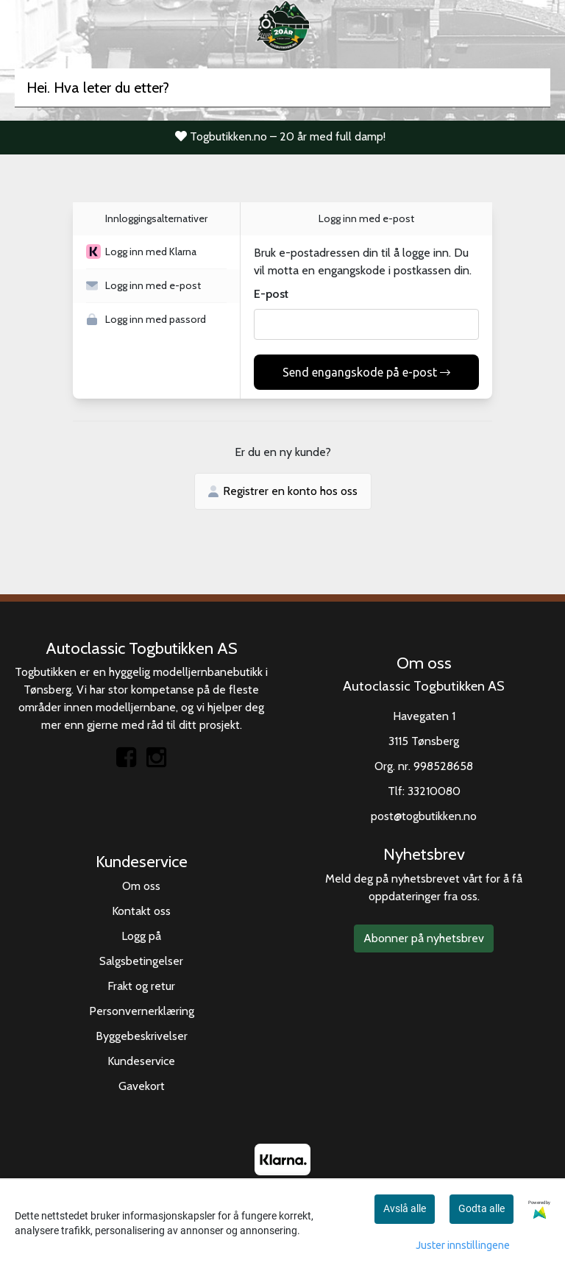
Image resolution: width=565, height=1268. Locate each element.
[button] (156, 252)
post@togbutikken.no (424, 816)
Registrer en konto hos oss (283, 491)
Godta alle (481, 1208)
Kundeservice (141, 1061)
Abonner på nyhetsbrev (423, 938)
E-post (271, 294)
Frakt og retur (141, 986)
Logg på (141, 936)
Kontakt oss (141, 911)
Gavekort (141, 1086)
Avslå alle (404, 1208)
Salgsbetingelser (141, 961)
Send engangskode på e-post (366, 372)
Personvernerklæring (141, 1011)
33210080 (434, 791)
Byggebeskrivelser (142, 1036)
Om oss (141, 886)
